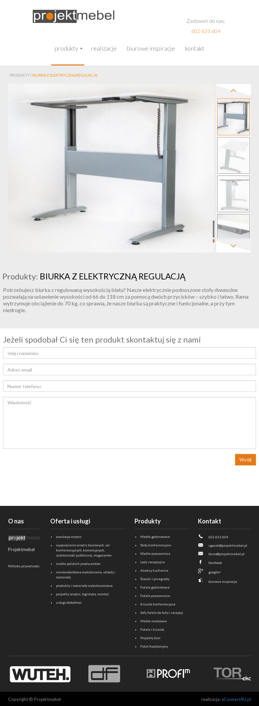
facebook (215, 563)
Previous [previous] (233, 90)
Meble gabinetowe (155, 537)
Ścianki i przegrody (154, 579)
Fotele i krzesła (152, 629)
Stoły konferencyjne (155, 545)
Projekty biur (150, 638)
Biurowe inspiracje (151, 48)
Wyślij (245, 459)
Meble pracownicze (155, 553)
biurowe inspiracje (222, 581)
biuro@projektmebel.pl (226, 554)
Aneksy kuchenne (154, 570)
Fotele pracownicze (155, 596)
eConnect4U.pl (236, 699)
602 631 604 (206, 31)
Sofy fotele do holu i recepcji (161, 612)
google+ (214, 572)
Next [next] (233, 246)
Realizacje (104, 48)
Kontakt (194, 48)
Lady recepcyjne (152, 562)
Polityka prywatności (23, 566)
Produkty (66, 48)
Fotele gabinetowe (155, 587)
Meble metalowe (153, 621)
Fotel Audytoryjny (154, 646)
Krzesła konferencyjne (157, 604)
